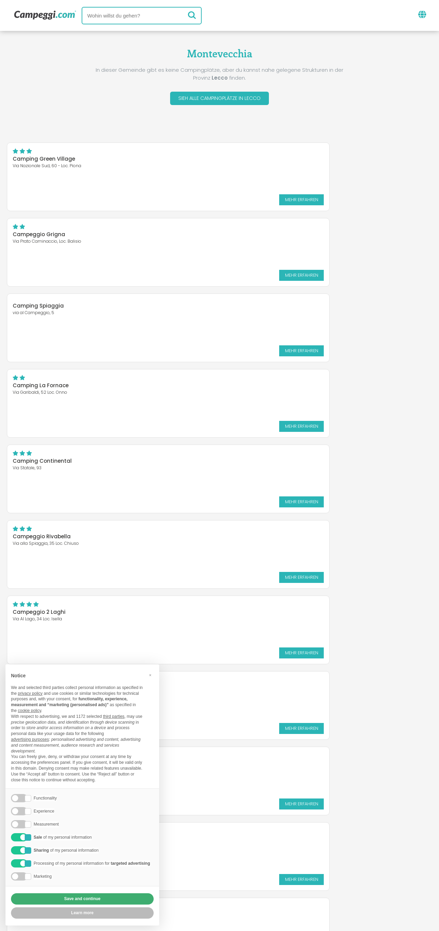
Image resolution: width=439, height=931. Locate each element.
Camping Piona (253, 387)
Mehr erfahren (183, 201)
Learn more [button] (82, 912)
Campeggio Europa (258, 462)
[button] (150, 675)
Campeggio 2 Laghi (39, 387)
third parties (113, 716)
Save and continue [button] (82, 898)
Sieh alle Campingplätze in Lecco (219, 99)
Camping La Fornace (260, 236)
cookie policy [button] (29, 710)
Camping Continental (42, 311)
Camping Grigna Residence (269, 538)
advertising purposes (30, 739)
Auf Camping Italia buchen (286, 874)
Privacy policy (182, 886)
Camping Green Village (44, 160)
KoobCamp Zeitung (241, 845)
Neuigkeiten (185, 845)
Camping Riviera (35, 534)
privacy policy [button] (30, 693)
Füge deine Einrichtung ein (197, 874)
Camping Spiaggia (38, 231)
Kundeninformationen (244, 886)
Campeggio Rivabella (261, 311)
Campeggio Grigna (258, 160)
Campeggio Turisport (42, 462)
